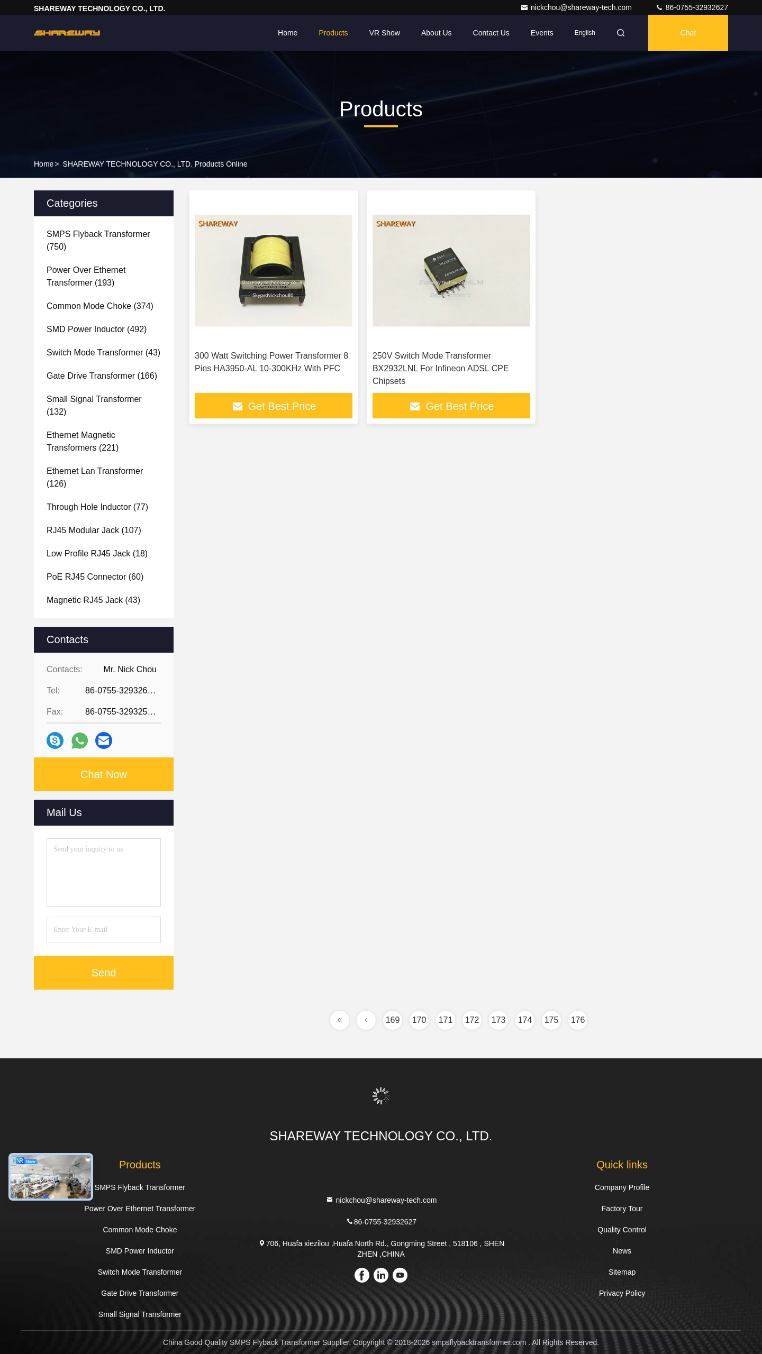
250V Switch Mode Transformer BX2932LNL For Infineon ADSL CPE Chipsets (441, 368)
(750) (98, 240)
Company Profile (622, 1187)
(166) (102, 375)
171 (446, 1020)
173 (499, 1020)
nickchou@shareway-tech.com (577, 7)
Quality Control (622, 1229)
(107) (94, 530)
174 (525, 1020)
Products (333, 33)
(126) (95, 477)
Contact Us (491, 33)
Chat (688, 33)
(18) (97, 553)
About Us (436, 33)
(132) (94, 405)
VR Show (384, 33)
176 (578, 1020)
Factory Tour (622, 1208)
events (542, 33)
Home (287, 33)
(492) (97, 329)
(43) (103, 352)
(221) (83, 441)
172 (472, 1020)
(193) (86, 276)
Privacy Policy (622, 1293)
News (622, 1251)
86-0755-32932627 (691, 7)
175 (552, 1020)
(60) (95, 576)
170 (419, 1020)
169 (393, 1020)
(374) (100, 305)
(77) (97, 506)
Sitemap (622, 1272)
